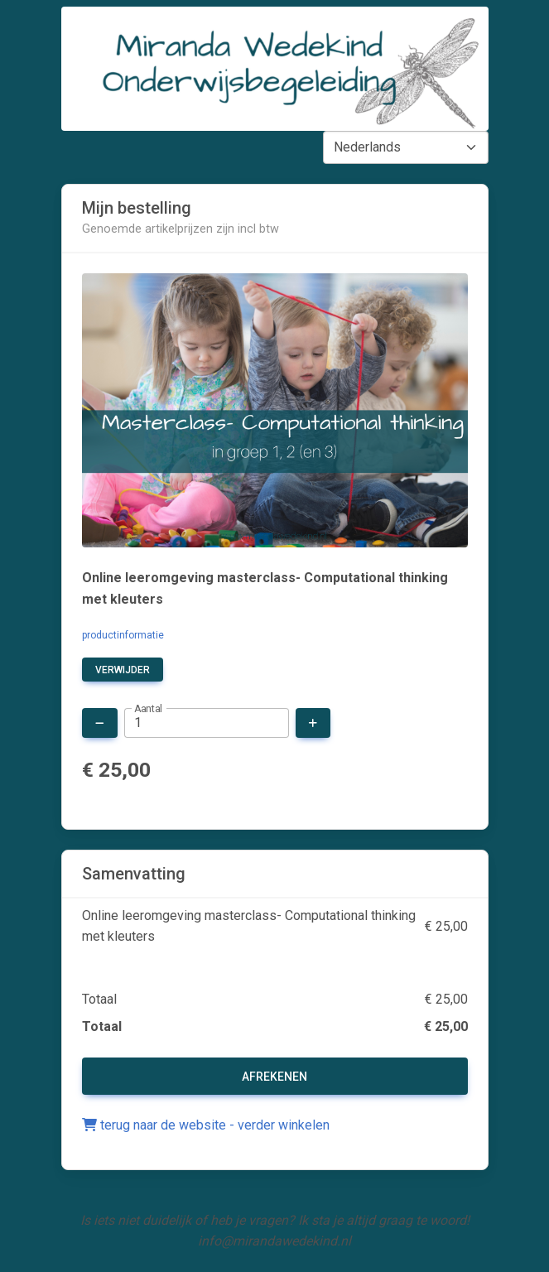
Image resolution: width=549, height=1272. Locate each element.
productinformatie (123, 635)
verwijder (122, 670)
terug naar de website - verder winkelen (206, 1125)
